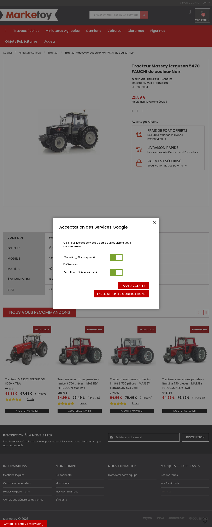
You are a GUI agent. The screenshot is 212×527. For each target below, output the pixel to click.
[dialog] (106, 263)
